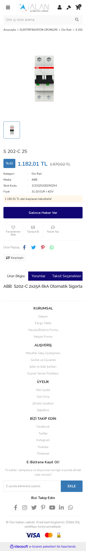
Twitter (43, 434)
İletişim (43, 317)
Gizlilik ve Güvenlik (43, 360)
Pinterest (43, 454)
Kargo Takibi (43, 323)
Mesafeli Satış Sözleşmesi (43, 353)
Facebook (43, 427)
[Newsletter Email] (32, 486)
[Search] (43, 19)
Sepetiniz (43, 410)
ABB (34, 180)
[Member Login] (60, 7)
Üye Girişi (43, 397)
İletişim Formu (43, 337)
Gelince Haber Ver (43, 213)
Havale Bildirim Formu (43, 330)
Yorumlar (38, 276)
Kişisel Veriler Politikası (43, 374)
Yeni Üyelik (43, 390)
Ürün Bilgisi (16, 276)
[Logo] (33, 7)
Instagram (43, 440)
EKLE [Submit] (72, 486)
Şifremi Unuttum (43, 404)
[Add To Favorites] (13, 231)
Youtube (43, 447)
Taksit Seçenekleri (66, 276)
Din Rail (37, 174)
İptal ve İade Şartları (43, 367)
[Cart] (68, 7)
